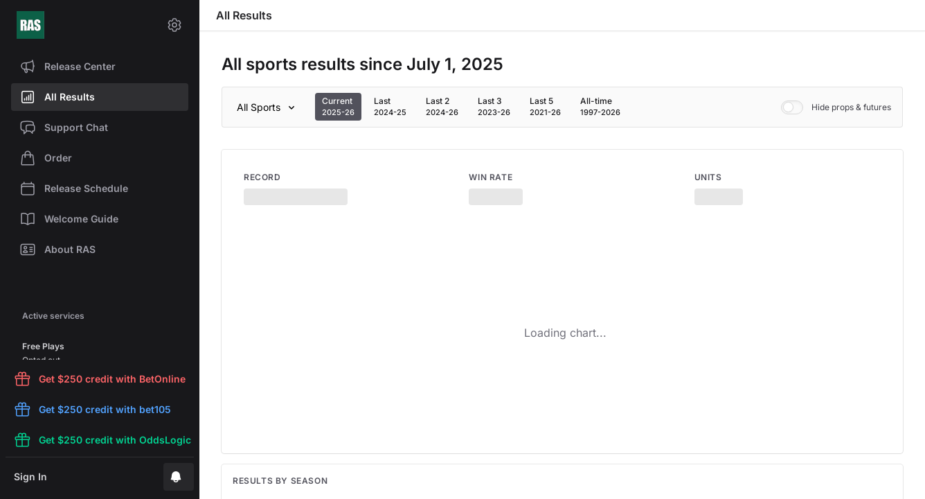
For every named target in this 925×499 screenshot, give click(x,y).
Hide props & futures (836, 107)
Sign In (30, 476)
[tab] (338, 107)
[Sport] (268, 107)
